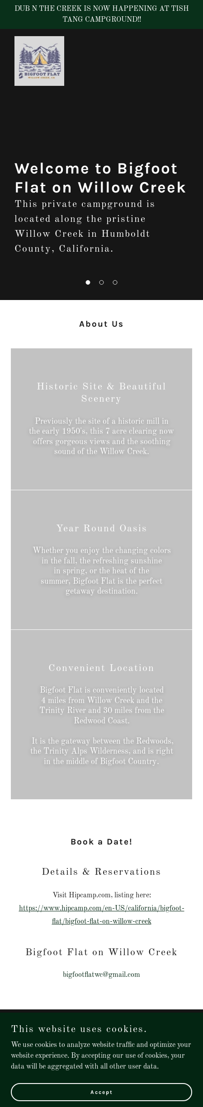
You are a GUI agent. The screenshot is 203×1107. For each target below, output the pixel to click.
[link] (39, 39)
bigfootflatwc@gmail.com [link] (101, 975)
